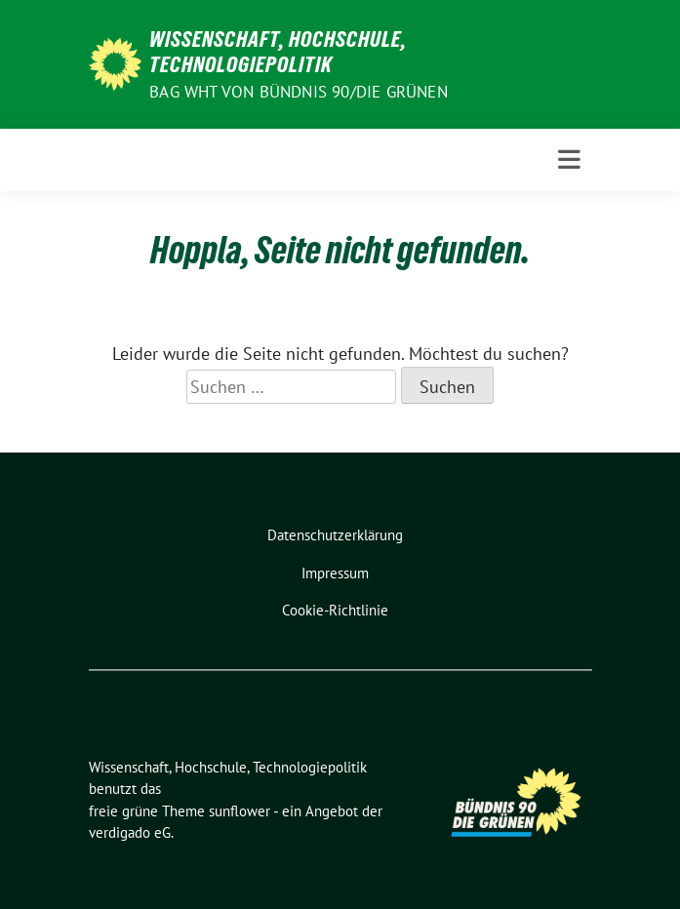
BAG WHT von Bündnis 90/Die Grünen (298, 91)
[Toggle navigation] (569, 160)
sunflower (239, 811)
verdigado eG (130, 832)
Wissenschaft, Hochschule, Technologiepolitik (278, 51)
